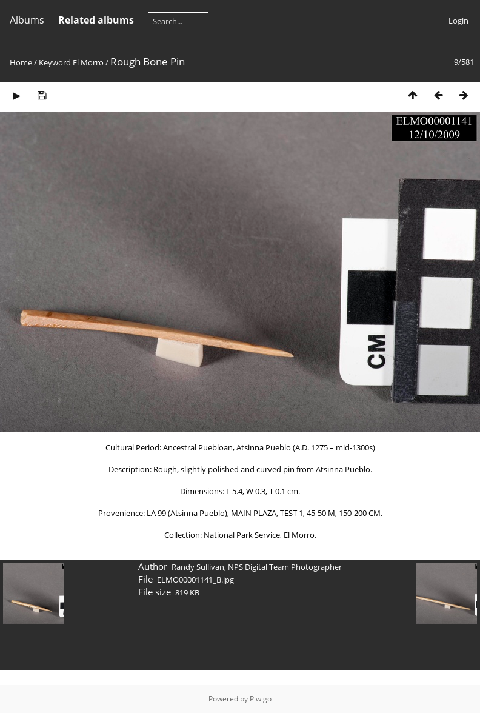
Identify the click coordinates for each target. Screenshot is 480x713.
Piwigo (261, 699)
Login (458, 20)
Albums (27, 20)
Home (21, 62)
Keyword (55, 62)
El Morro (88, 62)
